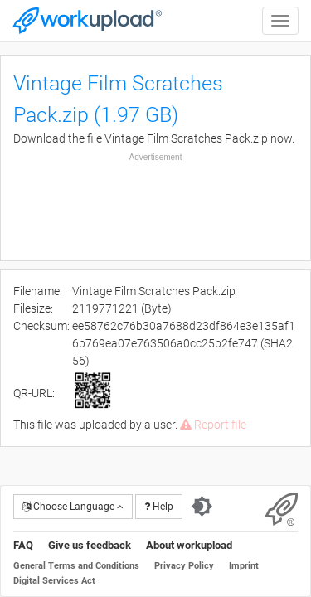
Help (158, 506)
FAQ (23, 545)
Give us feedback (89, 545)
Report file (213, 424)
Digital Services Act (54, 580)
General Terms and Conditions (76, 566)
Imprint (244, 566)
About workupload (189, 545)
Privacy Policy (184, 566)
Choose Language (73, 506)
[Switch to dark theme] (202, 506)
